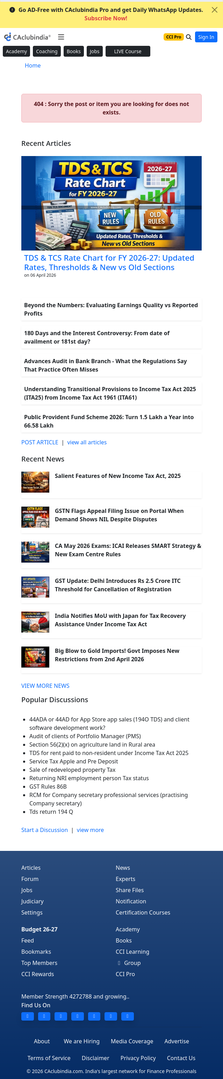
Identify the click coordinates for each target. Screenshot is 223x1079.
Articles (31, 868)
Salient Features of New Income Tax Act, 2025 (118, 476)
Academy (16, 51)
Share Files (130, 890)
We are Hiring (82, 1041)
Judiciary (32, 901)
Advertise (177, 1041)
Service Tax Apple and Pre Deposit (73, 761)
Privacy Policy (138, 1058)
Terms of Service (49, 1058)
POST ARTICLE (39, 442)
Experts (125, 879)
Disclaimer (95, 1058)
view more (90, 830)
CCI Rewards (37, 974)
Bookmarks (36, 951)
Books (74, 51)
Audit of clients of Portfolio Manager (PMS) (85, 736)
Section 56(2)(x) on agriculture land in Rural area (92, 744)
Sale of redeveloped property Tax (72, 770)
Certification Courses (143, 912)
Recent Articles (46, 143)
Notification (131, 901)
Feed (27, 940)
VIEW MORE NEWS (45, 686)
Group (128, 963)
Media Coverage (132, 1041)
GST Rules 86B (48, 786)
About (42, 1041)
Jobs (95, 51)
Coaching (46, 51)
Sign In (206, 37)
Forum (29, 879)
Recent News (42, 459)
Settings (32, 912)
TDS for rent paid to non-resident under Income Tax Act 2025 (108, 753)
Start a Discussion (44, 830)
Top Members (39, 963)
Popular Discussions (54, 699)
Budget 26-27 (39, 929)
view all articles (87, 442)
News (123, 868)
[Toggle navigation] (61, 37)
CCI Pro (125, 974)
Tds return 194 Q (51, 812)
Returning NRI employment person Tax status (89, 778)
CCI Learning (132, 951)
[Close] (214, 10)
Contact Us (181, 1058)
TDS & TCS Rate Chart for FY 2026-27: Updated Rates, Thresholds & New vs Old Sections (109, 262)
